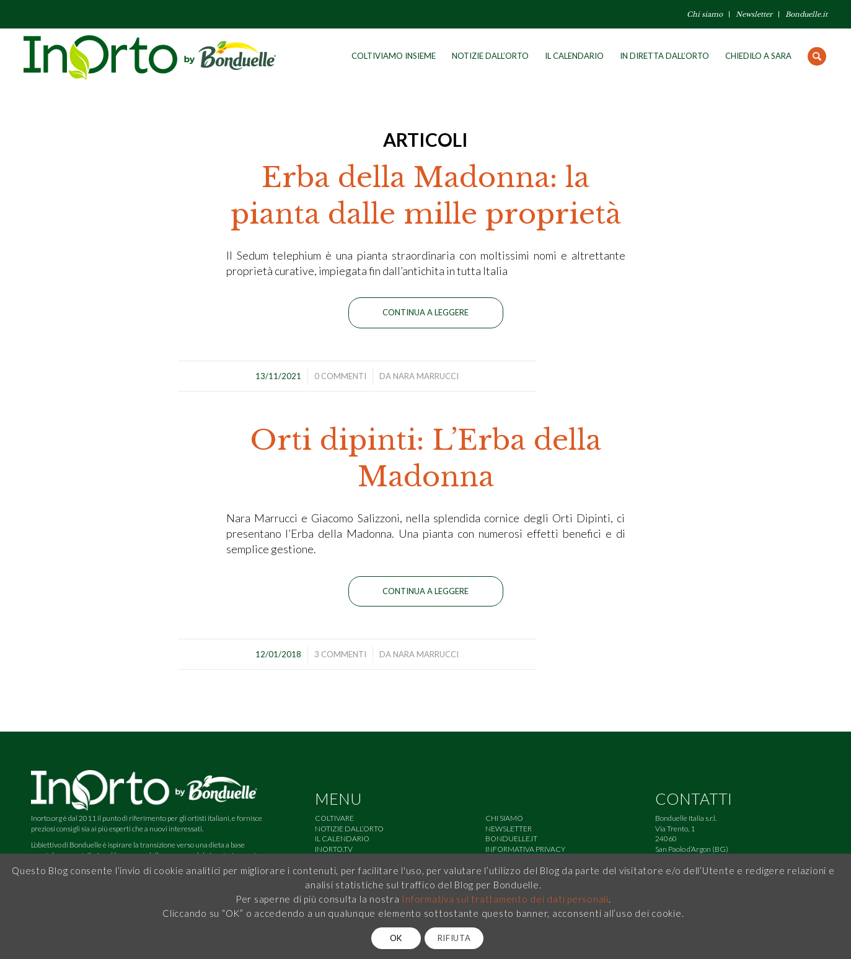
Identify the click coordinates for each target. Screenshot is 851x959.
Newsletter (754, 14)
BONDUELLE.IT (511, 838)
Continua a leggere (425, 312)
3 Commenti (340, 654)
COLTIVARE (334, 818)
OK (396, 938)
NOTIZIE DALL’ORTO (349, 828)
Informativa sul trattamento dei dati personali (505, 898)
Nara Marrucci (426, 376)
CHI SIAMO (504, 818)
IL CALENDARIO (342, 838)
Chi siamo (705, 14)
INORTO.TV (334, 849)
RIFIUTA (454, 938)
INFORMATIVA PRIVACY (525, 849)
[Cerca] (817, 56)
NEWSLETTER (508, 828)
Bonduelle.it (806, 14)
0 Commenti (340, 376)
